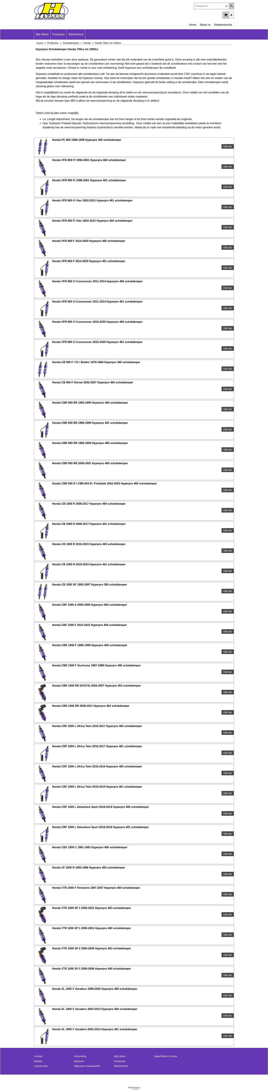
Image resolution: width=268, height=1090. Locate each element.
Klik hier (227, 146)
